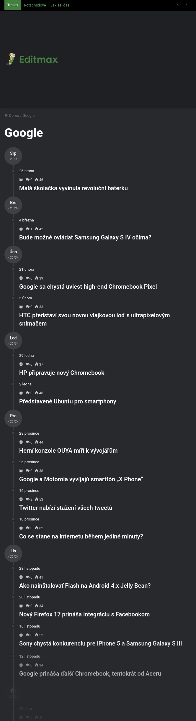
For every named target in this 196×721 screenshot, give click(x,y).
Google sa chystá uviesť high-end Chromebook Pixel (88, 286)
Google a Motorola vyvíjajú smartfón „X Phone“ (81, 479)
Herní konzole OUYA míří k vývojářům (68, 450)
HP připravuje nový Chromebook (61, 372)
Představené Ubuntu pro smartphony (67, 401)
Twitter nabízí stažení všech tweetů (65, 507)
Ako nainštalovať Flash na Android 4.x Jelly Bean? (85, 590)
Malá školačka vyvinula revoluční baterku (73, 188)
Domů (11, 115)
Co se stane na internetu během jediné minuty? (81, 536)
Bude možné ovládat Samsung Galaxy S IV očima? (85, 237)
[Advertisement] (126, 55)
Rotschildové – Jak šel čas (46, 5)
